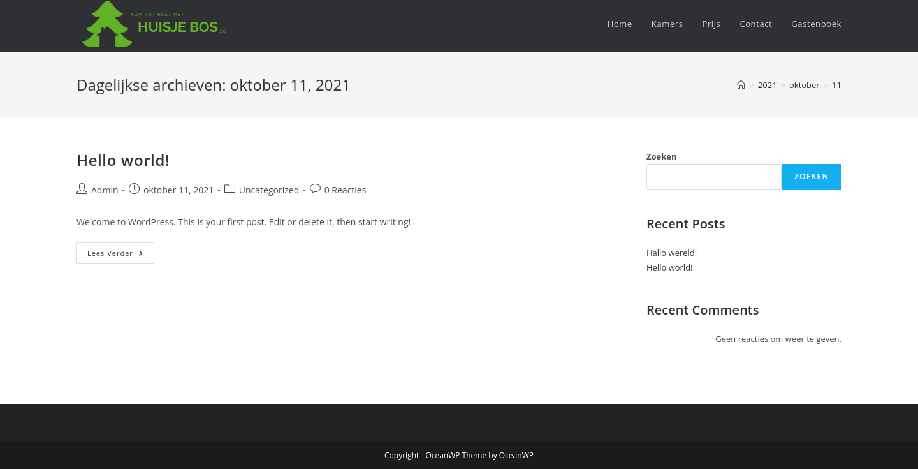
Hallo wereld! (671, 252)
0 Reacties (345, 190)
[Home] (741, 85)
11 (836, 85)
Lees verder (120, 255)
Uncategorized (269, 190)
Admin (105, 190)
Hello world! (123, 159)
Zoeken (661, 156)
